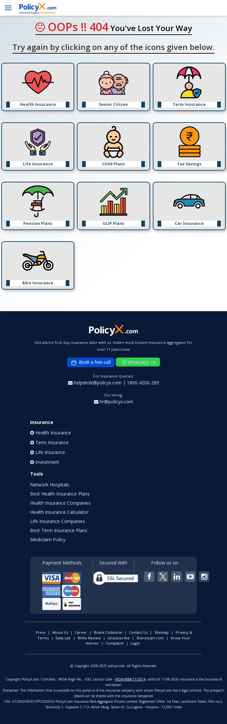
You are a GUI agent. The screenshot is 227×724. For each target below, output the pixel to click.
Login (135, 643)
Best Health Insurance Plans (60, 494)
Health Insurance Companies (60, 503)
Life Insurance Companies (57, 521)
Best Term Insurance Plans (58, 530)
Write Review (89, 637)
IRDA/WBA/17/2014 (130, 679)
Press (40, 632)
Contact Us (138, 632)
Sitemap (161, 632)
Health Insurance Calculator (59, 512)
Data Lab (63, 637)
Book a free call (91, 362)
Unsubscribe (119, 637)
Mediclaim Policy (47, 539)
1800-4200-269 (143, 382)
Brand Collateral (108, 632)
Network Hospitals (49, 484)
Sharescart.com (150, 637)
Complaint (115, 643)
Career (81, 632)
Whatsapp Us (139, 362)
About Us (60, 632)
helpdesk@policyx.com (95, 382)
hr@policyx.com (113, 401)
